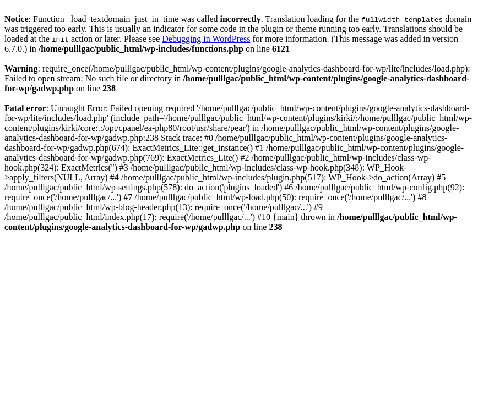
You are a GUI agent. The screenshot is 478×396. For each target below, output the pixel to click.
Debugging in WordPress (206, 38)
